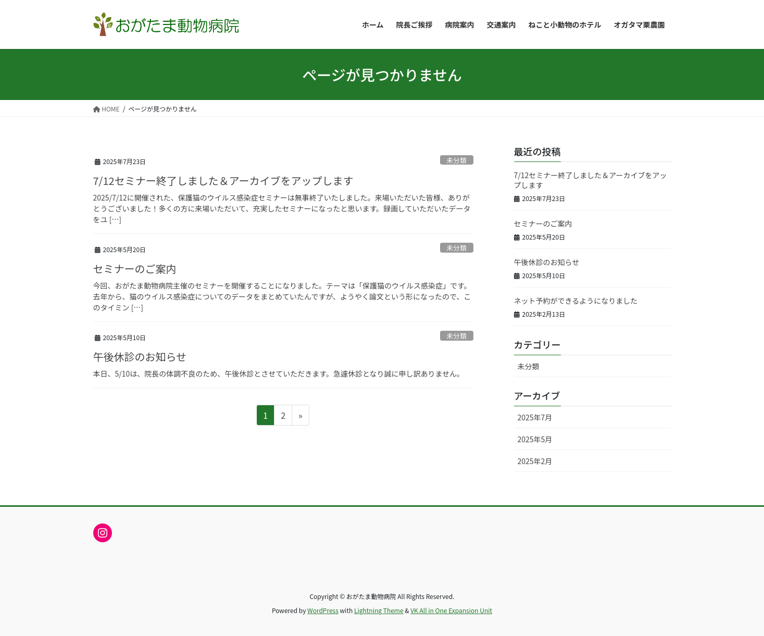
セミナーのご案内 (135, 268)
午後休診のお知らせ (140, 356)
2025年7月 (535, 417)
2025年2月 (535, 461)
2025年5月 (535, 439)
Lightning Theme (379, 610)
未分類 (456, 160)
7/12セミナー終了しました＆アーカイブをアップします (223, 180)
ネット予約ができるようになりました (576, 300)
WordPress (323, 610)
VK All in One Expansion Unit (451, 610)
